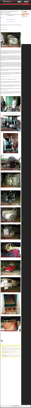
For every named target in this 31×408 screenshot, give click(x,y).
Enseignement (16, 3)
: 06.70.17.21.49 (15, 406)
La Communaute (20, 4)
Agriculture (10, 4)
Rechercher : (19, 0)
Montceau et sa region (14, 4)
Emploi (26, 3)
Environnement (19, 3)
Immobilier (25, 3)
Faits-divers (5, 3)
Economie (8, 3)
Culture (14, 3)
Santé (12, 3)
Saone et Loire (24, 4)
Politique (10, 3)
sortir (5, 4)
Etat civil (3, 4)
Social (7, 4)
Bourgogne (27, 4)
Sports (17, 4)
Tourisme (22, 3)
